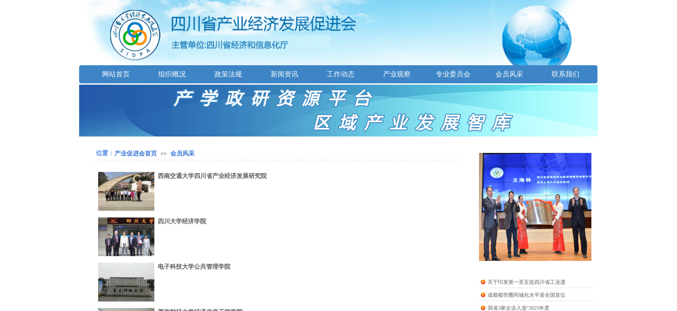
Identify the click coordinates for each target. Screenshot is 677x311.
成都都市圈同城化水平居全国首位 (526, 295)
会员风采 (509, 74)
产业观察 (397, 74)
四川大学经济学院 (182, 221)
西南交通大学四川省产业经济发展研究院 (212, 176)
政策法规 (228, 74)
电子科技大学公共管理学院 (194, 266)
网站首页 (116, 74)
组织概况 (172, 74)
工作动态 (340, 74)
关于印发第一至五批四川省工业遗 (526, 282)
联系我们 (565, 74)
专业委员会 (453, 74)
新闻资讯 (284, 74)
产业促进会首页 (136, 153)
